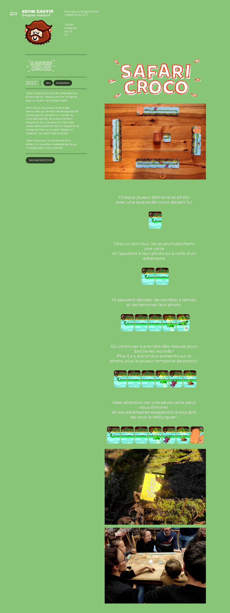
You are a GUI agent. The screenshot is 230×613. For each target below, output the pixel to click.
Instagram (70, 28)
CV (66, 34)
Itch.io (68, 31)
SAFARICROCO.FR (40, 160)
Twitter (69, 24)
